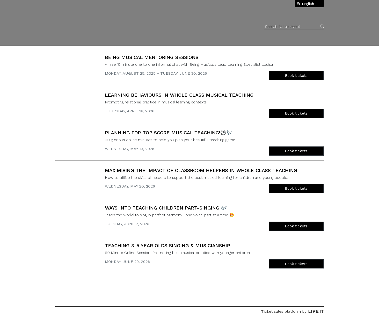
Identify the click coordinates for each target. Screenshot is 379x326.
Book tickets (296, 75)
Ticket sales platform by (292, 311)
